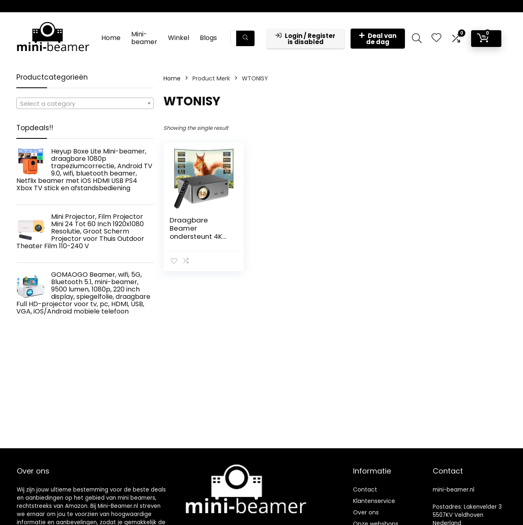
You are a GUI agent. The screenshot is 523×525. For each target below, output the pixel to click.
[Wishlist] (436, 38)
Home (111, 37)
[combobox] (85, 103)
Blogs (208, 37)
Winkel (178, 37)
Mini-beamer (144, 38)
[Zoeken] (245, 38)
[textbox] (85, 103)
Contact (365, 489)
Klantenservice (374, 501)
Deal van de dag (377, 38)
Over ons (366, 512)
